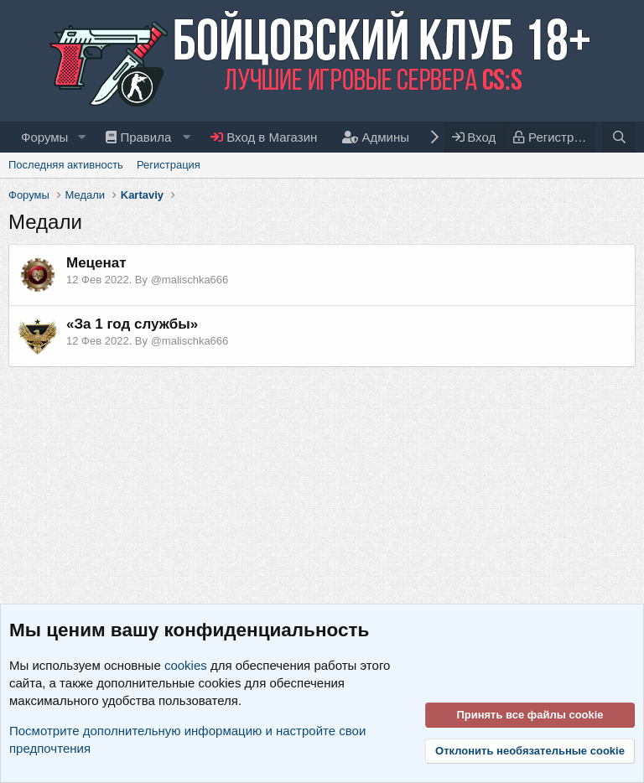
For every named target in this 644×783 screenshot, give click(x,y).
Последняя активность (65, 164)
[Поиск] (619, 137)
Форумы (44, 137)
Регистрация (168, 164)
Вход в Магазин (263, 137)
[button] (81, 137)
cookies (185, 665)
